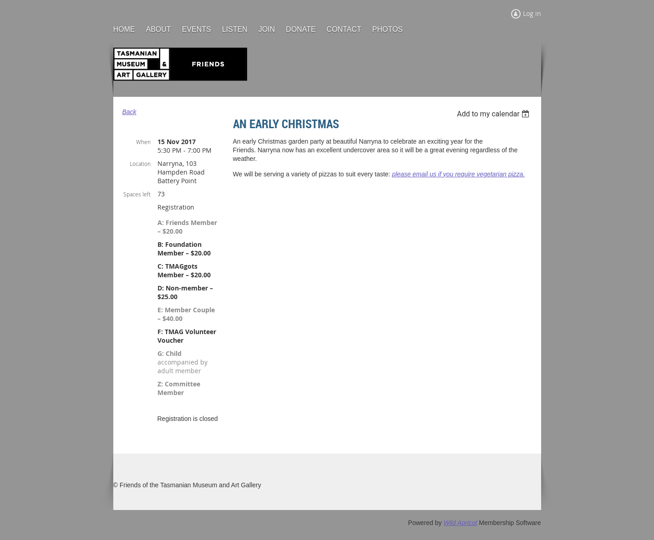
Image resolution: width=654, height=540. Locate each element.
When (143, 141)
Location (140, 163)
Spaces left (137, 194)
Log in (532, 13)
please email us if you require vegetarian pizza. (458, 174)
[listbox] (494, 114)
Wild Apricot (460, 522)
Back (129, 111)
